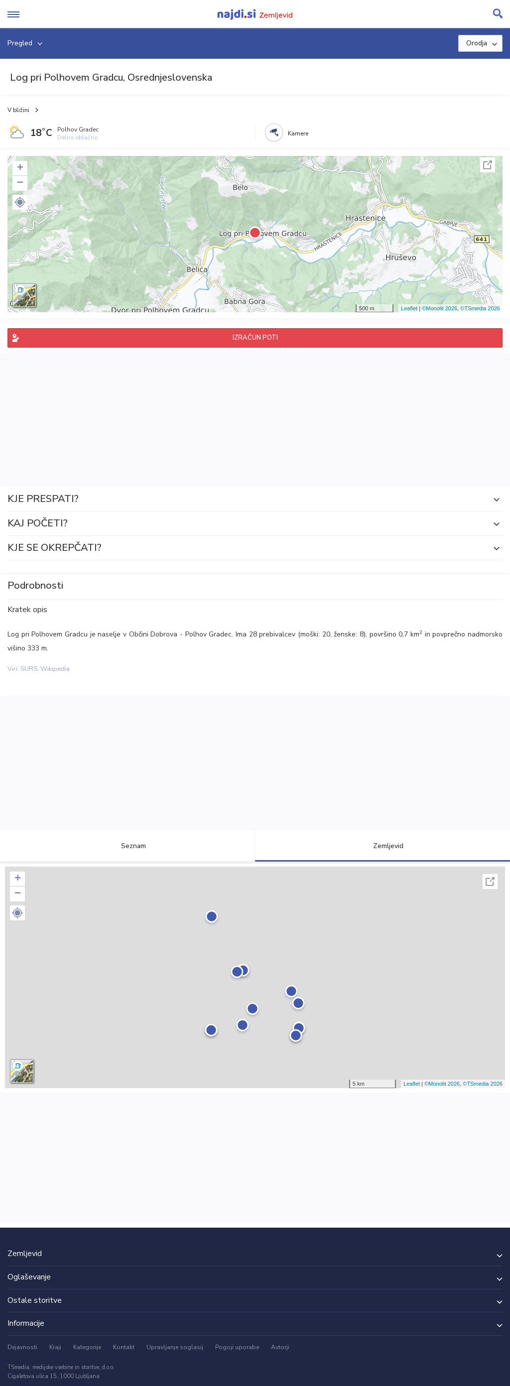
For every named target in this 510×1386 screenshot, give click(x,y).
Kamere (298, 133)
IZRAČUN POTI (255, 337)
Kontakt (123, 1347)
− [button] (20, 183)
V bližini (18, 110)
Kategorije (87, 1347)
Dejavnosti (22, 1347)
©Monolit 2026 (439, 308)
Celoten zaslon (487, 164)
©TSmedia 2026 (480, 308)
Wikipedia (55, 668)
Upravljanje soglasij (174, 1347)
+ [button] (20, 168)
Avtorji (280, 1347)
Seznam (128, 846)
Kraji (55, 1347)
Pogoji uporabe (237, 1347)
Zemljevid (382, 846)
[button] (19, 202)
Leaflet (409, 308)
